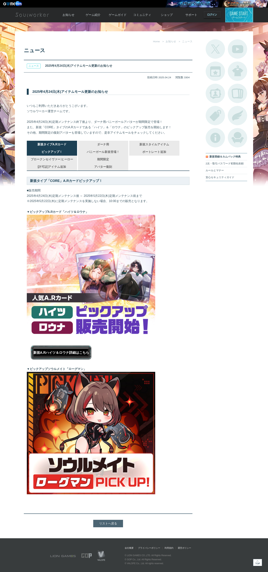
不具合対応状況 (215, 137)
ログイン (212, 15)
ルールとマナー (215, 170)
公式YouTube (237, 49)
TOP (257, 562)
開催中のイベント (215, 71)
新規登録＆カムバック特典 (225, 156)
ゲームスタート (239, 14)
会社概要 (129, 548)
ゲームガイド (118, 14)
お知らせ (68, 14)
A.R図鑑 (237, 93)
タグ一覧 (215, 115)
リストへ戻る (108, 523)
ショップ (167, 14)
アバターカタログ (237, 71)
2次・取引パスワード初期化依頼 (225, 163)
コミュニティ (142, 14)
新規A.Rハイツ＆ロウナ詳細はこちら (61, 352)
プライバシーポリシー (149, 548)
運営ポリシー (184, 548)
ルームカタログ (237, 137)
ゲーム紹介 (93, 14)
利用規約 (169, 548)
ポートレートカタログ (215, 93)
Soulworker (32, 14)
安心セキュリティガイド (220, 177)
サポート (191, 14)
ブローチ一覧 (237, 115)
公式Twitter (215, 49)
